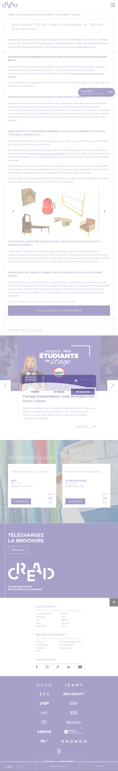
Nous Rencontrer (58, 766)
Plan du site (49, 761)
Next (104, 211)
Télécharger (18, 550)
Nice (63, 617)
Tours (63, 626)
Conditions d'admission (70, 642)
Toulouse (65, 623)
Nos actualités (62, 14)
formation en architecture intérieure (45, 153)
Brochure (18, 766)
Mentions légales (66, 761)
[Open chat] (96, 92)
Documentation (66, 645)
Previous (13, 211)
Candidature (65, 648)
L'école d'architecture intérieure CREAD (35, 14)
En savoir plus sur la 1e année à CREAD (58, 310)
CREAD (11, 14)
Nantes (64, 614)
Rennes (65, 620)
